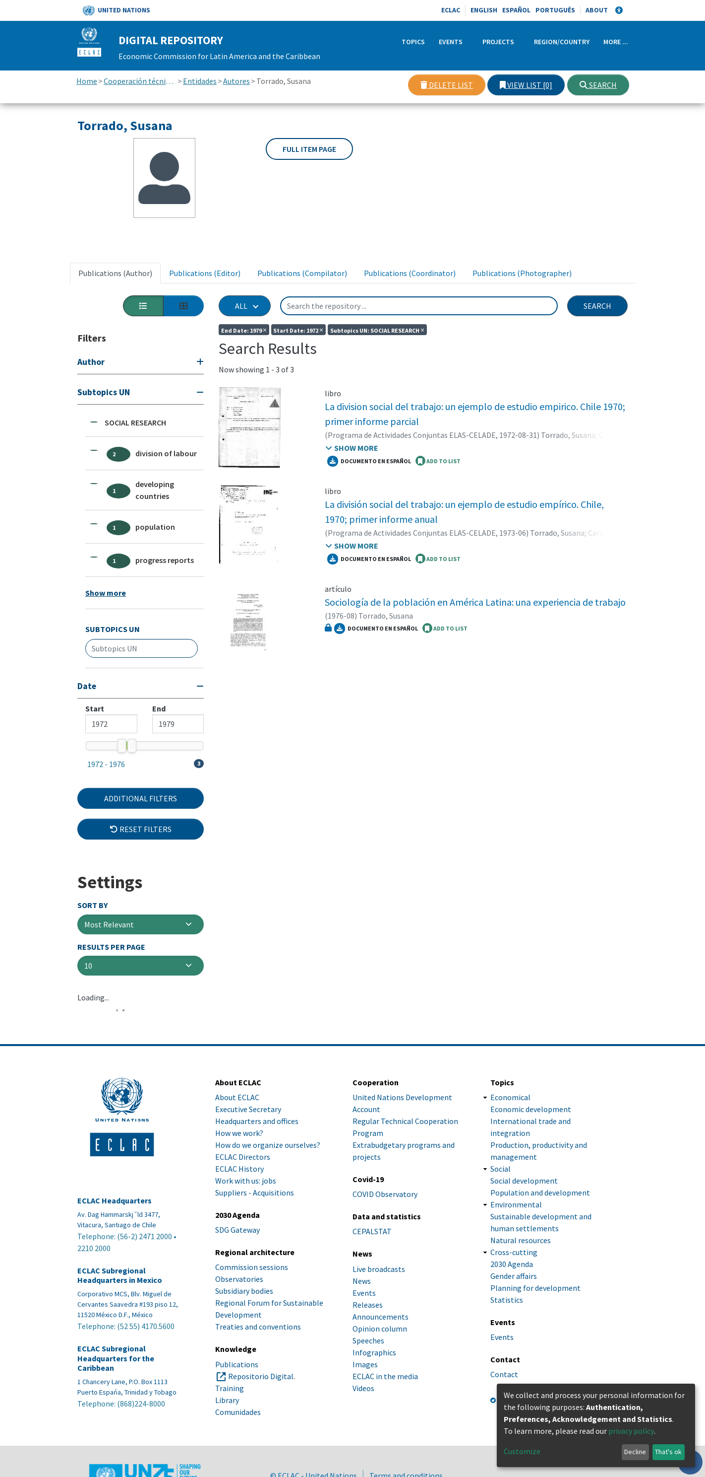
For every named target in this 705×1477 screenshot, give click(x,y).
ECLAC (450, 9)
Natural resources (520, 1240)
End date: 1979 (244, 330)
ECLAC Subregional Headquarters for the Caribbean (115, 1358)
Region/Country (561, 41)
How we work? (239, 1133)
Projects (498, 41)
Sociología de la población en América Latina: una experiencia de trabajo (475, 602)
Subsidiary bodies (244, 1291)
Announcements (380, 1317)
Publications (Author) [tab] (115, 273)
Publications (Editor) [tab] (204, 273)
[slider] (121, 746)
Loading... (93, 997)
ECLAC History (239, 1169)
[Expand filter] (140, 363)
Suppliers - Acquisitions (254, 1192)
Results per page (111, 947)
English (483, 9)
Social (500, 1169)
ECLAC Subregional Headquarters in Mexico (119, 1275)
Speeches (368, 1340)
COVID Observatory (384, 1194)
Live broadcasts (378, 1269)
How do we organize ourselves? (267, 1145)
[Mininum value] (111, 723)
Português (555, 9)
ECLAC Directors (242, 1157)
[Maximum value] (178, 723)
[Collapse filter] (140, 393)
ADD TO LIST (438, 461)
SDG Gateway (237, 1230)
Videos (363, 1388)
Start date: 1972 (298, 330)
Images (365, 1364)
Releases (367, 1305)
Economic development (530, 1109)
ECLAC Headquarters (114, 1200)
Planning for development (535, 1288)
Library (227, 1400)
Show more (105, 593)
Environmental (516, 1204)
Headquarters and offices (256, 1121)
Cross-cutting (513, 1252)
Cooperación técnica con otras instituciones (140, 81)
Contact (504, 1374)
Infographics (374, 1352)
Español (516, 9)
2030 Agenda (511, 1264)
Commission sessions (251, 1267)
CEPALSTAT (372, 1231)
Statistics (506, 1300)
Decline (635, 1451)
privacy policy (631, 1431)
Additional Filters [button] (140, 798)
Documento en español (369, 461)
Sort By (92, 905)
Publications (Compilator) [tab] (302, 273)
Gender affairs (513, 1276)
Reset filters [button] (141, 829)
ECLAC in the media (385, 1376)
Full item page (309, 149)
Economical (510, 1097)
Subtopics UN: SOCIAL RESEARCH (377, 330)
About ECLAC (237, 1097)
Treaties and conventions (258, 1327)
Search (598, 85)
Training (229, 1388)
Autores (236, 81)
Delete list (446, 85)
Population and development (540, 1192)
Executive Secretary (248, 1109)
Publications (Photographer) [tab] (522, 273)
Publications (236, 1364)
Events (451, 41)
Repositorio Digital (261, 1376)
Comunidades (238, 1412)
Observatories (239, 1279)
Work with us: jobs (245, 1181)
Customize (522, 1451)
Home (86, 81)
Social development (524, 1181)
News (361, 1281)
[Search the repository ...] (419, 305)
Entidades (200, 81)
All (241, 306)
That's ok (668, 1451)
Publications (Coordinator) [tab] (410, 273)
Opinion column (379, 1329)
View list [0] (526, 85)
